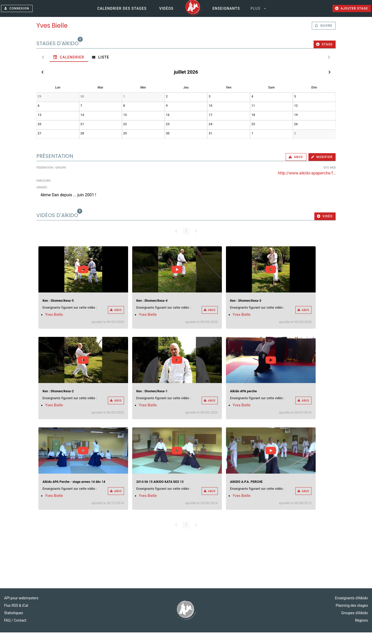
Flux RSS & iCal (16, 609)
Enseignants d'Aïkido (351, 602)
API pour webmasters (21, 602)
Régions (361, 624)
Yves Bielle (54, 318)
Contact (20, 624)
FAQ (8, 624)
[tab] (55, 60)
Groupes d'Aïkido (354, 616)
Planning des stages (352, 609)
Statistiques (13, 616)
